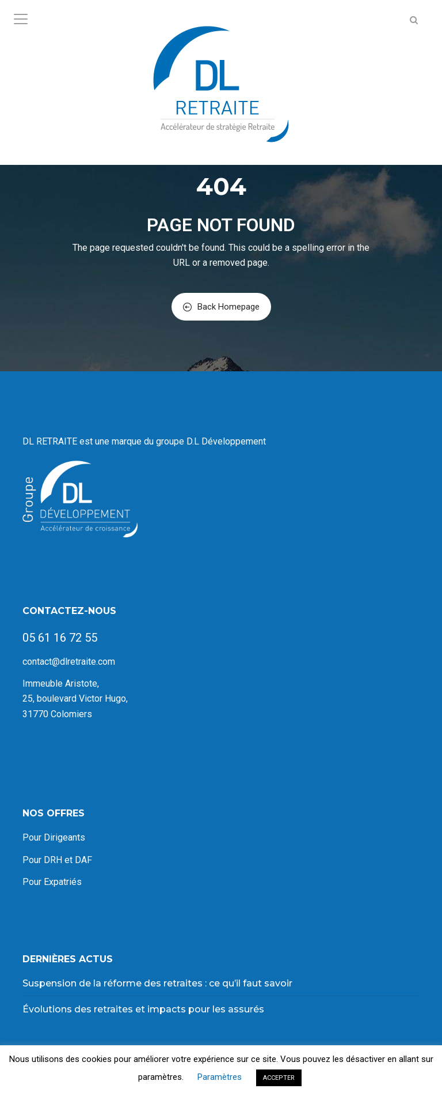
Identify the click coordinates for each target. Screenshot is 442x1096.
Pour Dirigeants (53, 837)
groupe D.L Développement (212, 441)
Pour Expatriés (52, 881)
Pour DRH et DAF (57, 859)
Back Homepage (221, 307)
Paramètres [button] (219, 1077)
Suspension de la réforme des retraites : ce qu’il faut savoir (157, 983)
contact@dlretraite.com (68, 661)
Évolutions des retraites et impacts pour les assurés (143, 1009)
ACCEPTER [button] (279, 1078)
